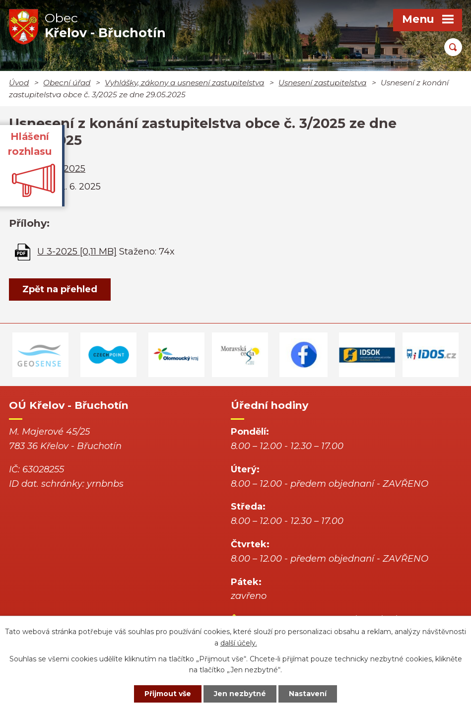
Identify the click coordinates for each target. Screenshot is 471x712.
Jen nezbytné (240, 693)
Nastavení (308, 693)
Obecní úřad (66, 82)
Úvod (19, 82)
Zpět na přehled (59, 289)
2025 (74, 168)
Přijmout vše (167, 693)
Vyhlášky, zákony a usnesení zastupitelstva (184, 82)
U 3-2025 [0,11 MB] (77, 251)
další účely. (238, 643)
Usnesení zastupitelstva (322, 82)
